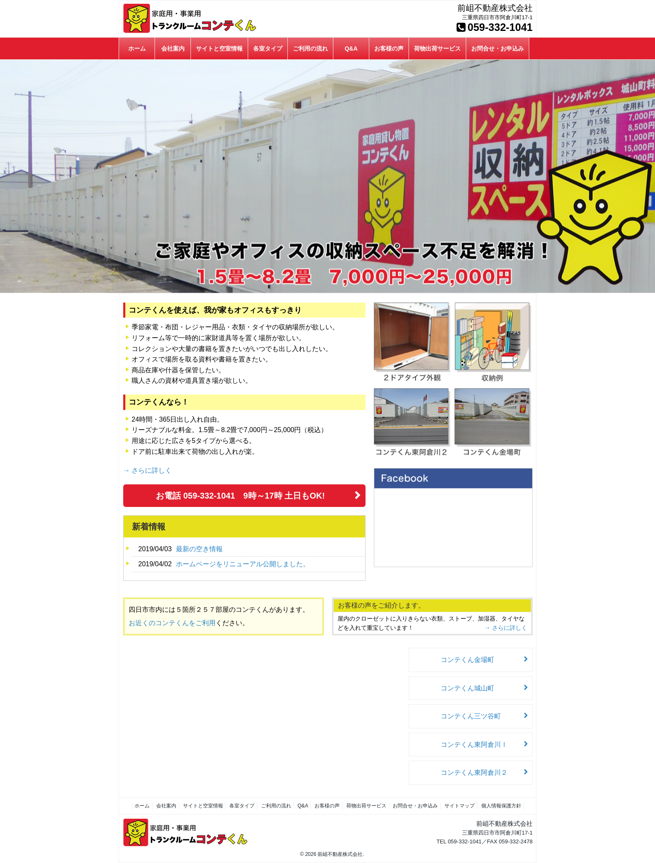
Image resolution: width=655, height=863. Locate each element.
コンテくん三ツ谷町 (475, 716)
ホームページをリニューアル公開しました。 (243, 564)
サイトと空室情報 (219, 48)
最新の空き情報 (199, 548)
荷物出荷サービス (437, 48)
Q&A (351, 48)
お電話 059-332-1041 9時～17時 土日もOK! (240, 495)
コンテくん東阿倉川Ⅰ (478, 744)
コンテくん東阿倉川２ (478, 772)
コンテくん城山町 (472, 688)
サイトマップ (457, 806)
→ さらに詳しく (147, 470)
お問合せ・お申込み (497, 48)
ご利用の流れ (310, 48)
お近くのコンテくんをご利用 (172, 622)
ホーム (137, 48)
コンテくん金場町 (472, 659)
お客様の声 (389, 48)
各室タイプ (267, 48)
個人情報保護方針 (498, 806)
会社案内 (173, 48)
